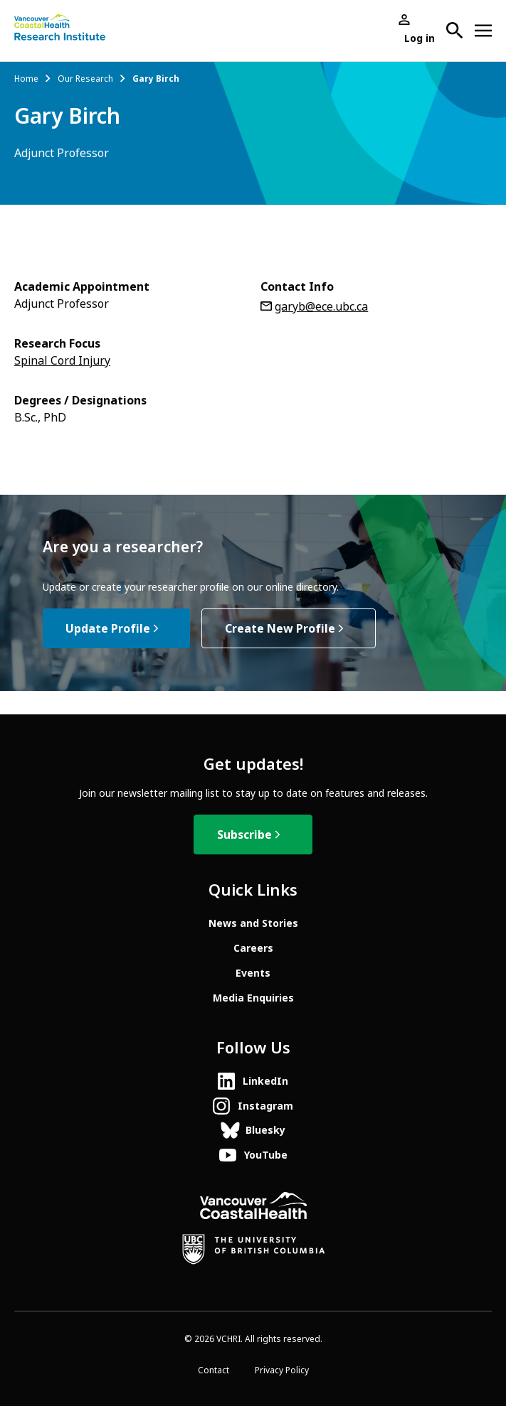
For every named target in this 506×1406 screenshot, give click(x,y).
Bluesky (265, 1130)
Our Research (85, 79)
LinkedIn (265, 1081)
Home (26, 79)
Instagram (265, 1106)
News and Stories (253, 923)
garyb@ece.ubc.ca (321, 307)
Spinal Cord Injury (62, 361)
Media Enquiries (253, 998)
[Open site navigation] (483, 30)
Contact (213, 1370)
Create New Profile (280, 629)
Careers (253, 948)
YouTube (266, 1155)
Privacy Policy (282, 1370)
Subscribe (244, 835)
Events (253, 973)
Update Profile (107, 629)
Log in (419, 38)
